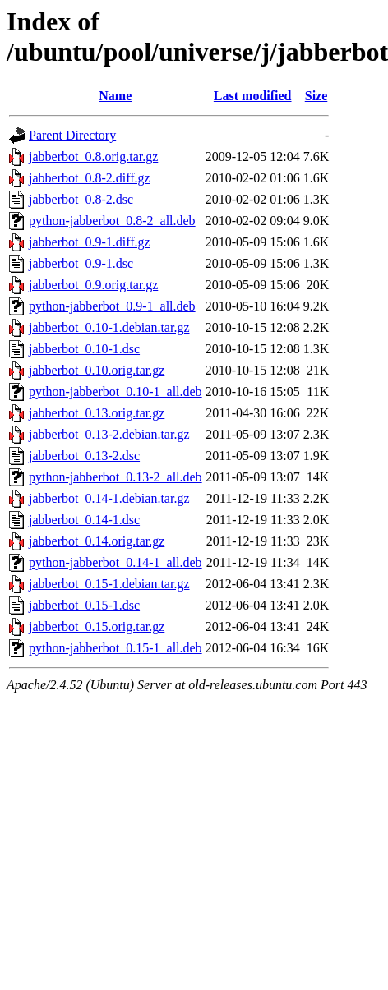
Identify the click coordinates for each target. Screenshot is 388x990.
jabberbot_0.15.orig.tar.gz (96, 626)
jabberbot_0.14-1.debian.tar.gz (109, 498)
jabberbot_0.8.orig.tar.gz (93, 156)
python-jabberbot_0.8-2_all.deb (112, 221)
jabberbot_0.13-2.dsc (84, 456)
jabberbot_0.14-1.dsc (84, 520)
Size (316, 96)
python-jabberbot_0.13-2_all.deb (115, 477)
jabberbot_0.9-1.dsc (81, 263)
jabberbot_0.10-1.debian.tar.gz (109, 327)
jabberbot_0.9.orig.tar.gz (93, 285)
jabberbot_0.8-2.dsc (81, 199)
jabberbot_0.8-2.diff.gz (89, 178)
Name (115, 96)
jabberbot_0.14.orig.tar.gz (96, 541)
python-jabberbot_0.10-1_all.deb (115, 391)
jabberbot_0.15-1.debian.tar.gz (109, 584)
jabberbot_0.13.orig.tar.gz (96, 413)
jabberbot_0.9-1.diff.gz (89, 242)
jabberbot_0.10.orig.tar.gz (96, 370)
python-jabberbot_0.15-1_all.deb (115, 648)
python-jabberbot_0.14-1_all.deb (115, 562)
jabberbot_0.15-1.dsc (84, 605)
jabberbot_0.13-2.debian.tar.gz (109, 434)
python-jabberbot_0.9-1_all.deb (112, 306)
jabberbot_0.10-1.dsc (84, 349)
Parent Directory (72, 135)
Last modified (253, 96)
